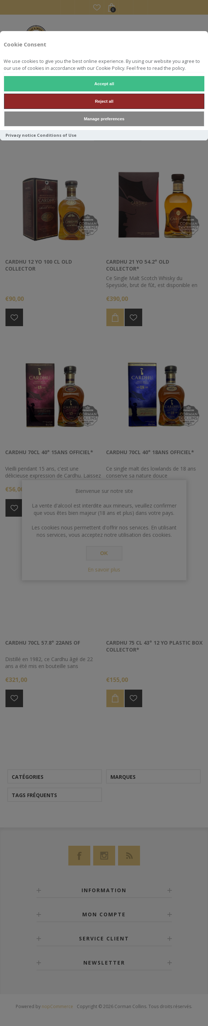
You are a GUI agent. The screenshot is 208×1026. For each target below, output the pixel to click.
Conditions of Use (56, 135)
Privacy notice (20, 135)
